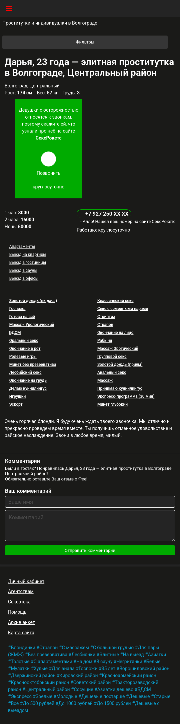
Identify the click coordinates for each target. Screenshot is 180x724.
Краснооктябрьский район (40, 682)
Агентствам (21, 591)
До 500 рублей (38, 703)
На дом (84, 661)
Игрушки (17, 396)
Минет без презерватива (32, 364)
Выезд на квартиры (27, 254)
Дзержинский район (33, 675)
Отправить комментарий (90, 550)
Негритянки (129, 661)
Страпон (105, 324)
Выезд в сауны (23, 270)
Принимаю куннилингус (119, 388)
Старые (162, 696)
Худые (41, 668)
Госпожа (17, 308)
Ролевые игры (23, 356)
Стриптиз (106, 316)
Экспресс (21, 696)
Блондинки (23, 647)
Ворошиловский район (144, 668)
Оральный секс (23, 340)
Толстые (20, 661)
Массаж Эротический (117, 348)
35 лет (108, 668)
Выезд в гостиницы (27, 262)
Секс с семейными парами (122, 308)
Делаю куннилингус (28, 388)
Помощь (17, 612)
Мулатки (20, 668)
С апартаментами (53, 661)
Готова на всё (22, 316)
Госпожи (88, 668)
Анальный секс (111, 372)
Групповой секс (112, 356)
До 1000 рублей (75, 703)
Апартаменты (22, 246)
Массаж (105, 380)
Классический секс (115, 300)
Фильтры (121, 42)
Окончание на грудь (28, 380)
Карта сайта (21, 632)
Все (15, 703)
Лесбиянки (83, 654)
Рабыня (104, 340)
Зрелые (44, 696)
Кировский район (79, 675)
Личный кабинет (26, 581)
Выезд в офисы (23, 278)
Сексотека (19, 601)
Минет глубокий (112, 404)
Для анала (63, 668)
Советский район (92, 682)
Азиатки (157, 654)
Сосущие (83, 689)
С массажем (75, 647)
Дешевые (139, 696)
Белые (153, 661)
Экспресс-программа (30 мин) (126, 396)
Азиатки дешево (115, 689)
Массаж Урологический (31, 324)
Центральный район (47, 689)
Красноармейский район (129, 675)
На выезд (133, 654)
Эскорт (16, 404)
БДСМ (15, 332)
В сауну (104, 661)
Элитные (109, 654)
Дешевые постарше (103, 696)
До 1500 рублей (114, 703)
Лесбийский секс (25, 372)
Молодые (66, 696)
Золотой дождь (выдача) (33, 300)
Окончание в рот (25, 348)
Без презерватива (48, 654)
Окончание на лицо (115, 332)
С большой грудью (113, 647)
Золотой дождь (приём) (120, 364)
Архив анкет (21, 622)
